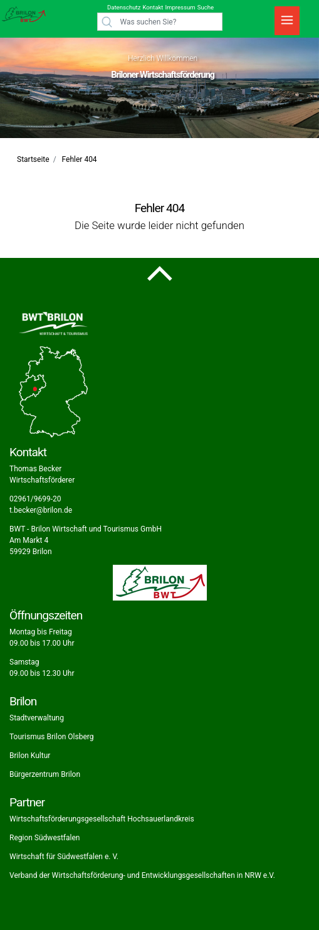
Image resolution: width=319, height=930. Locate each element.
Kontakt (152, 7)
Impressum (180, 7)
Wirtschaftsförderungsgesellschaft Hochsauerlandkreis (101, 819)
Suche (205, 7)
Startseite (33, 159)
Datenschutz (123, 7)
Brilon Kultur (29, 755)
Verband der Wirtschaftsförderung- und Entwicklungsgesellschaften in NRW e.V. (142, 875)
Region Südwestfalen (44, 837)
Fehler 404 (79, 159)
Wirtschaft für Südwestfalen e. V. (63, 856)
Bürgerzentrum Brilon (44, 774)
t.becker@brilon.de (40, 510)
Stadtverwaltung (36, 718)
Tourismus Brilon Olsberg (51, 736)
